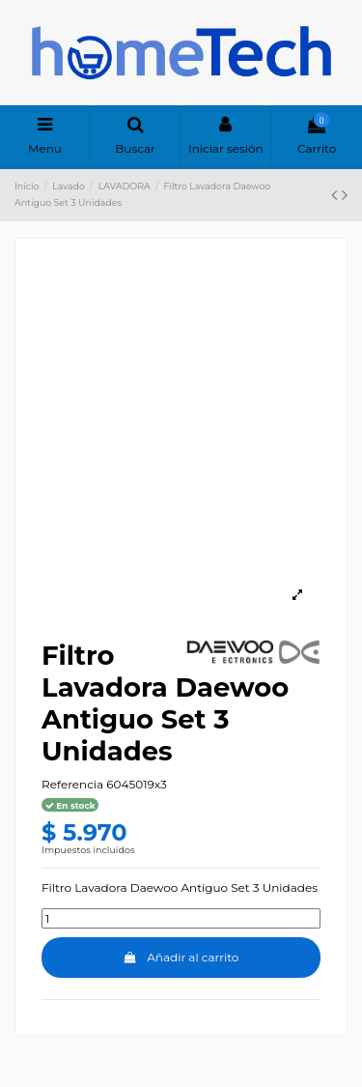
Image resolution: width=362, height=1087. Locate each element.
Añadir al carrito (181, 957)
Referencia (72, 784)
